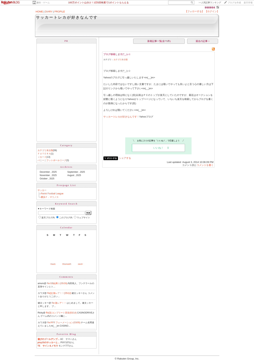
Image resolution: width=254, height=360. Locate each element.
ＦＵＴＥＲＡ (44, 153)
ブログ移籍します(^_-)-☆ (117, 54)
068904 (210, 7)
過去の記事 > (203, 41)
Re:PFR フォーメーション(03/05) (64, 322)
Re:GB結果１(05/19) (57, 283)
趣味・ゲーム (43, 2)
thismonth (66, 264)
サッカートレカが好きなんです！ (121, 116)
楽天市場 (248, 2)
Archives (66, 167)
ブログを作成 (234, 2)
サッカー (42, 190)
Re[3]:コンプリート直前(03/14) (61, 312)
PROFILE (59, 11)
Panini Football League (52, 193)
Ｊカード (42, 157)
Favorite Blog (66, 334)
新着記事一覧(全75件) (159, 41)
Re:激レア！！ (59, 303)
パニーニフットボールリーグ (52, 160)
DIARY (48, 11)
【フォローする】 (194, 11)
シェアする (125, 158)
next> (80, 264)
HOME (39, 11)
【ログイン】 (212, 11)
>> (210, 2)
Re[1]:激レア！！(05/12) (59, 293)
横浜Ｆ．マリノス (50, 197)
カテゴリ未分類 (45, 150)
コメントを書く (205, 165)
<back (53, 264)
